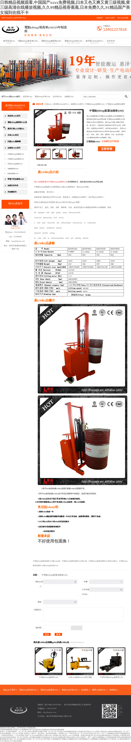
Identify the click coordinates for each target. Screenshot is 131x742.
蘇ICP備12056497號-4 (53, 705)
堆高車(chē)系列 (14, 116)
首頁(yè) (48, 104)
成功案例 (84, 690)
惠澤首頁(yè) (9, 42)
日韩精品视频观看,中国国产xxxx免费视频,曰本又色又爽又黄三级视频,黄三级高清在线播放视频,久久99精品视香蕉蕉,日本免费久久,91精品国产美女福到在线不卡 (65, 7)
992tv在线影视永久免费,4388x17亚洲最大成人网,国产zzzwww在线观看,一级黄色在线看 (61, 735)
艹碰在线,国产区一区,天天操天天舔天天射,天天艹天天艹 (87, 733)
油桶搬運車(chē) (13, 169)
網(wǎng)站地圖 (123, 18)
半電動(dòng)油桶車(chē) (94, 104)
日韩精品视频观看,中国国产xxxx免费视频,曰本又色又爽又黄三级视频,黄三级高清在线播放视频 (32, 729)
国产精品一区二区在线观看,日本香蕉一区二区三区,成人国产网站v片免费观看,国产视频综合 (37, 739)
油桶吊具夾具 (13, 185)
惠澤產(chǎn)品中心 (94, 42)
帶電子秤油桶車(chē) (16, 179)
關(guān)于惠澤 (9, 690)
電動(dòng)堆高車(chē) (28, 42)
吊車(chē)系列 (13, 135)
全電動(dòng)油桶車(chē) (16, 154)
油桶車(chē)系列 (77, 104)
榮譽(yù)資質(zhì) (99, 690)
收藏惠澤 (100, 18)
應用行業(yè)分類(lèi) (16, 129)
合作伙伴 (111, 42)
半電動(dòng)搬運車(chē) (48, 677)
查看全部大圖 (42, 165)
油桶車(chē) (69, 97)
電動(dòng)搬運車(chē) (51, 42)
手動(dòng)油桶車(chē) (15, 164)
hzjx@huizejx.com (18, 241)
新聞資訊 (113, 690)
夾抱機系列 (12, 192)
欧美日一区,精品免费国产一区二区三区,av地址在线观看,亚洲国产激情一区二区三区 (28, 731)
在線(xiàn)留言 (110, 18)
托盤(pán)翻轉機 (14, 141)
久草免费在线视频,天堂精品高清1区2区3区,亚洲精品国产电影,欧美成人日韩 (53, 737)
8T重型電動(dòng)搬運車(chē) (111, 677)
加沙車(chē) (57, 97)
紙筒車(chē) (27, 97)
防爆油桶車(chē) (13, 173)
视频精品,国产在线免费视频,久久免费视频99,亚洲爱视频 (88, 739)
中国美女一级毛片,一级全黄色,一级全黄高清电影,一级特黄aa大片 (46, 733)
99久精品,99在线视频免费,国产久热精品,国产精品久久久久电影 (78, 731)
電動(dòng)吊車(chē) (73, 42)
